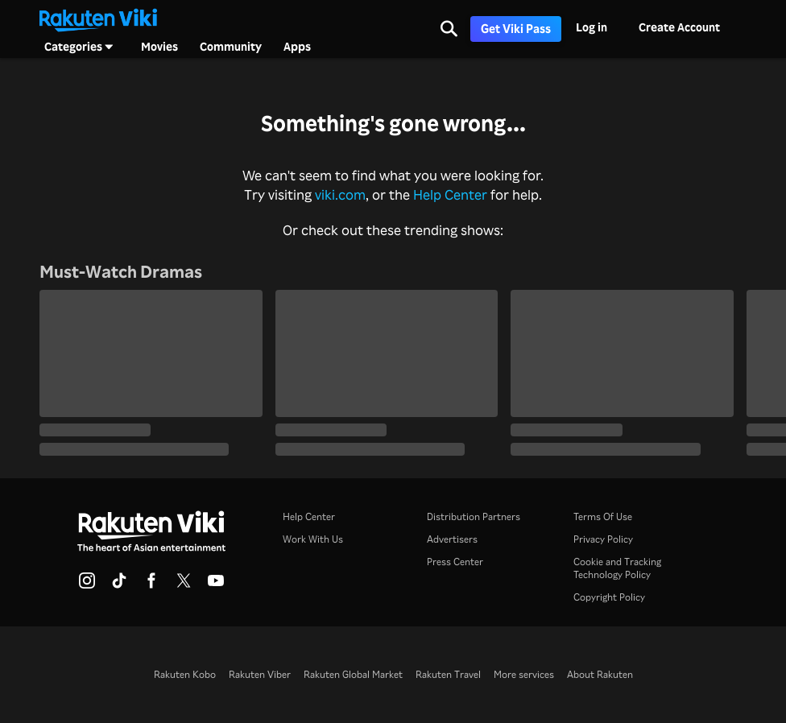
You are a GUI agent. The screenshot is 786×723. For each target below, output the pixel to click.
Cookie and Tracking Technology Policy (617, 568)
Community (231, 46)
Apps (297, 46)
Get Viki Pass (516, 28)
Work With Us (313, 539)
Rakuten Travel (448, 674)
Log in (591, 27)
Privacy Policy (603, 539)
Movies (159, 46)
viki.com (340, 194)
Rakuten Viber (260, 674)
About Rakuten (600, 674)
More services (524, 674)
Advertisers (452, 539)
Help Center (450, 194)
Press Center (455, 562)
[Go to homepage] (98, 18)
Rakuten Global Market (353, 674)
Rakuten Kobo (185, 674)
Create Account (679, 27)
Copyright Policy (609, 597)
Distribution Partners (473, 516)
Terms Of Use (602, 516)
